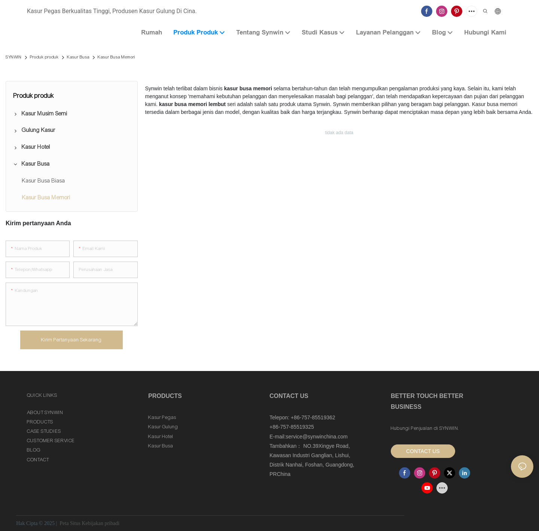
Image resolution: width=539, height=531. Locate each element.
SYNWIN (14, 57)
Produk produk (44, 57)
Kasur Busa (78, 57)
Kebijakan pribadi (100, 523)
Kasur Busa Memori (116, 57)
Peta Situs (70, 523)
